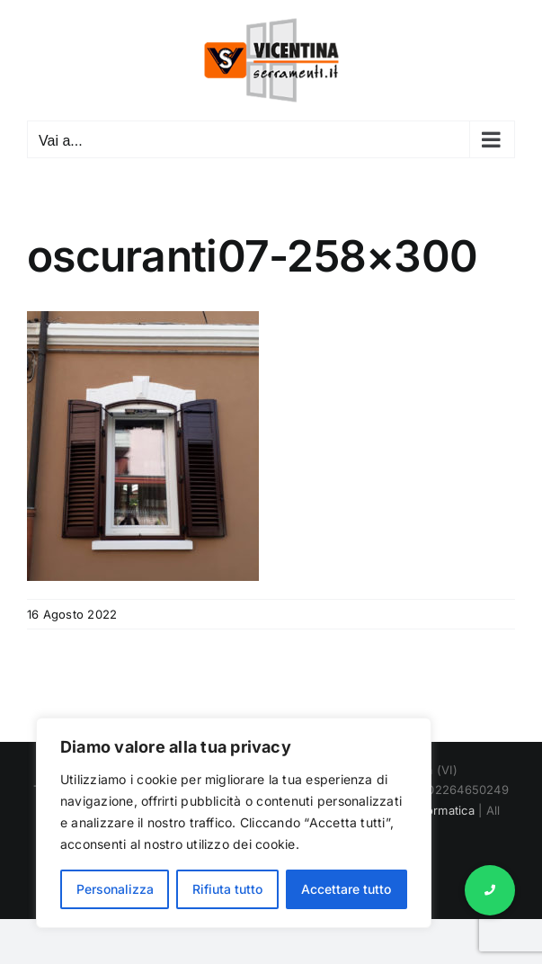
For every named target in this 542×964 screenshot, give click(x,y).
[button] (490, 890)
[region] (233, 823)
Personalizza (115, 889)
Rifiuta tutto (227, 889)
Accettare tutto (346, 889)
